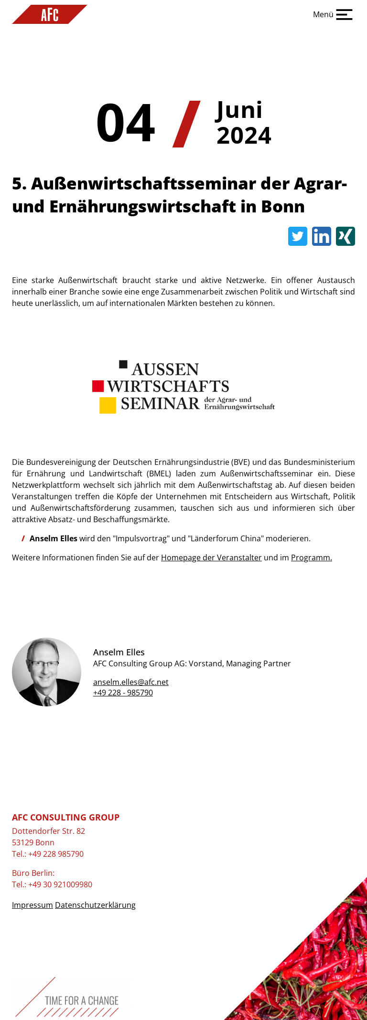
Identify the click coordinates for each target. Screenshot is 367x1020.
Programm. (311, 557)
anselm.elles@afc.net (131, 682)
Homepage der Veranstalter (211, 557)
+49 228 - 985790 (123, 692)
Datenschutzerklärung (95, 905)
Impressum (32, 905)
